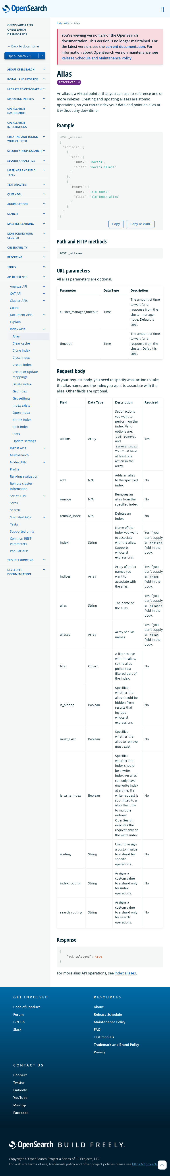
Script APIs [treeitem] (18, 496)
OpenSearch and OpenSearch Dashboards (20, 29)
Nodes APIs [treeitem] (18, 462)
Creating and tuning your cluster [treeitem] (22, 139)
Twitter (19, 1082)
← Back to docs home (23, 46)
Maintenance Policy (109, 1022)
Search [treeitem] (12, 214)
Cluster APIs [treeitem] (19, 300)
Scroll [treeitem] (14, 503)
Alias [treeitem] (16, 336)
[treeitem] (44, 69)
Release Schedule (108, 1014)
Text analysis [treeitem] (17, 184)
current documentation (125, 46)
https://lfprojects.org (148, 1164)
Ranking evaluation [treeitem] (24, 476)
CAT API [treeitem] (15, 293)
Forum (18, 1014)
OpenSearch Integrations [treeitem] (17, 125)
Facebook (21, 1112)
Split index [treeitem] (20, 427)
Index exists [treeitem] (21, 405)
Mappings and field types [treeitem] (21, 172)
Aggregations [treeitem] (17, 204)
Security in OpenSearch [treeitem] (24, 151)
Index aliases (125, 973)
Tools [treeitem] (11, 267)
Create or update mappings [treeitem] (25, 374)
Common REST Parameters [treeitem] (20, 541)
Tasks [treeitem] (14, 524)
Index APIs (63, 23)
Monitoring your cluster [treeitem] (20, 236)
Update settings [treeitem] (24, 441)
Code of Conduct (26, 1007)
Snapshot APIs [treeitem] (20, 517)
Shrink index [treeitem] (22, 419)
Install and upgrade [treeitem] (22, 79)
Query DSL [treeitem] (14, 194)
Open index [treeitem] (21, 412)
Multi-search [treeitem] (19, 455)
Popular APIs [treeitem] (19, 551)
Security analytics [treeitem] (21, 161)
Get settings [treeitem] (21, 398)
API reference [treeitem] (17, 277)
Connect (20, 1075)
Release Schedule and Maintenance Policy (96, 58)
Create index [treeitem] (22, 365)
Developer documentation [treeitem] (19, 572)
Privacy (99, 1052)
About (99, 1007)
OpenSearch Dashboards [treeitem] (16, 111)
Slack (17, 1029)
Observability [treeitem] (17, 247)
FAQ (97, 1029)
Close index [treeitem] (21, 357)
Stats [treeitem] (16, 434)
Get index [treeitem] (20, 391)
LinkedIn (20, 1090)
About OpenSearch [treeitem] (21, 69)
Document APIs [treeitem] (21, 315)
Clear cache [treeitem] (21, 343)
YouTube (20, 1097)
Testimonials (104, 1037)
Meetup (19, 1105)
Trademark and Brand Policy (116, 1044)
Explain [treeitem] (15, 322)
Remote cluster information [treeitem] (21, 486)
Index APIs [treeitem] (17, 329)
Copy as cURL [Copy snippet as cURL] (140, 224)
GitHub (19, 1022)
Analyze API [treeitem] (18, 286)
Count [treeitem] (14, 308)
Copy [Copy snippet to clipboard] (116, 224)
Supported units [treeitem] (22, 531)
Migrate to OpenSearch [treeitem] (24, 89)
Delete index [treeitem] (22, 384)
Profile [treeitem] (14, 469)
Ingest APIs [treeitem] (18, 448)
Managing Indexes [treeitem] (20, 99)
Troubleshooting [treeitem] (20, 560)
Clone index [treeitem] (21, 350)
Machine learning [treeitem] (20, 224)
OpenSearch (25, 9)
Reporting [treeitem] (14, 257)
